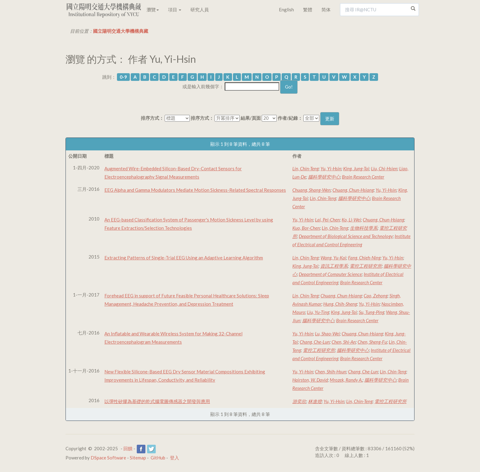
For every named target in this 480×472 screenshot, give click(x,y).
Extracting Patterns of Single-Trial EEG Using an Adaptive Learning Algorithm (183, 257)
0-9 (123, 77)
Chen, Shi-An (344, 342)
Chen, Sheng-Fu (372, 342)
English (286, 9)
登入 (174, 457)
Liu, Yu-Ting (318, 312)
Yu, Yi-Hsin (331, 168)
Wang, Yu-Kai (333, 257)
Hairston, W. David (310, 380)
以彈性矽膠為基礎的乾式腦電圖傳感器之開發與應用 (157, 401)
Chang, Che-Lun (315, 342)
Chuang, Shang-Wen (311, 190)
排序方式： (152, 118)
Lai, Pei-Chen (327, 219)
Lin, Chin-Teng (305, 168)
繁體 (307, 9)
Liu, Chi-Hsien (384, 168)
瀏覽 (153, 9)
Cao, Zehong (376, 295)
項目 (174, 9)
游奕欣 (299, 401)
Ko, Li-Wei (351, 219)
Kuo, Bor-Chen (306, 228)
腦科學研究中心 (324, 176)
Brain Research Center (363, 176)
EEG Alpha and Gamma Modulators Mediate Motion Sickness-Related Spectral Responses (195, 190)
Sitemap (138, 457)
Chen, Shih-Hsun (330, 371)
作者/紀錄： (290, 118)
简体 (326, 9)
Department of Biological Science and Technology (346, 236)
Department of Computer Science (330, 274)
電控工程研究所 (366, 266)
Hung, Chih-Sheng (340, 304)
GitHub (158, 457)
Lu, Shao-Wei (327, 333)
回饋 (128, 448)
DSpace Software (108, 457)
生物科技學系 (363, 228)
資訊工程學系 (334, 266)
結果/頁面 (251, 118)
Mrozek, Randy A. (346, 380)
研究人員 (199, 9)
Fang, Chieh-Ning (364, 257)
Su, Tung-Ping (371, 312)
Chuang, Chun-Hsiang (353, 190)
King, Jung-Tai (356, 168)
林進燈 (315, 401)
